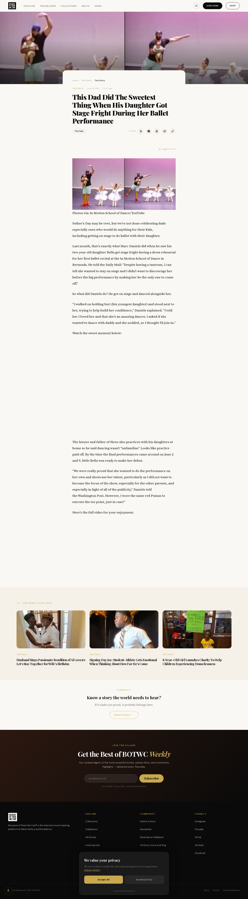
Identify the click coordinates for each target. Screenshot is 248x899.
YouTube (199, 845)
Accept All (104, 879)
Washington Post (91, 495)
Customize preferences (124, 891)
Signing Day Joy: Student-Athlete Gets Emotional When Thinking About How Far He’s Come (123, 662)
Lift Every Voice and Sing (153, 845)
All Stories (90, 837)
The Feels (86, 80)
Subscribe (212, 5)
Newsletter (146, 829)
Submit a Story (124, 715)
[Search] (196, 6)
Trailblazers (48, 6)
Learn (97, 6)
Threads (199, 829)
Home (75, 80)
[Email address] (110, 778)
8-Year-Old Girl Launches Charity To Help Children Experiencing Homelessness (192, 662)
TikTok (198, 837)
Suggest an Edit (167, 149)
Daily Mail (113, 264)
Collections (69, 6)
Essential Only (144, 879)
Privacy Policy (92, 870)
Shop (233, 5)
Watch (85, 6)
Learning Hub (92, 845)
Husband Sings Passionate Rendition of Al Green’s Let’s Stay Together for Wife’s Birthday (51, 662)
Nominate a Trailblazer (152, 837)
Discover (29, 6)
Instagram (200, 821)
